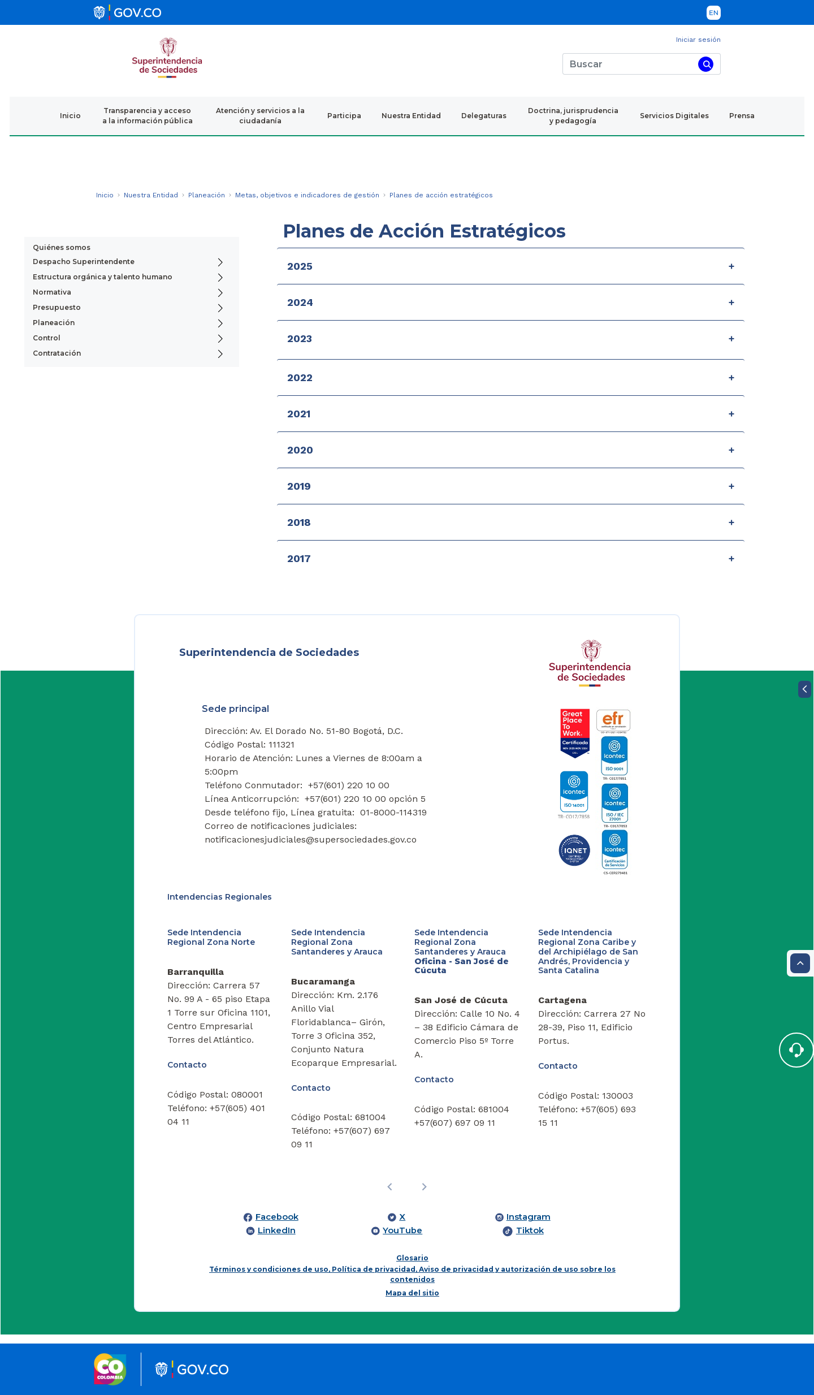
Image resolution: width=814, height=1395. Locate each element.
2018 (299, 522)
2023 (299, 338)
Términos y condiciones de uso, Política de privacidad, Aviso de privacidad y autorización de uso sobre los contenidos (412, 1274)
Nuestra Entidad (411, 115)
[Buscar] (628, 64)
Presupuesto (57, 307)
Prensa (742, 115)
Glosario (412, 1258)
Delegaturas (483, 115)
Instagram (528, 1217)
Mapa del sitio (412, 1293)
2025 (300, 266)
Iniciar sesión (698, 40)
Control (46, 338)
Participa (344, 115)
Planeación (54, 322)
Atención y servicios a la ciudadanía (260, 115)
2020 (300, 450)
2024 (300, 302)
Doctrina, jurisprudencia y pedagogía (573, 115)
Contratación (57, 353)
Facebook (277, 1217)
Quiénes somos (61, 247)
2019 (299, 486)
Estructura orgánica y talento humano (102, 277)
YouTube (402, 1230)
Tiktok (530, 1230)
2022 (300, 377)
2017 (299, 558)
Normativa (52, 292)
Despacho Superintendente (84, 261)
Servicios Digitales (674, 115)
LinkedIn (277, 1230)
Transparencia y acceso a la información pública (147, 115)
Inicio (70, 115)
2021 (298, 414)
